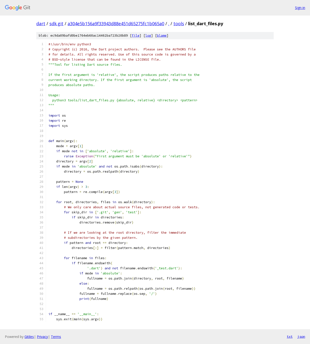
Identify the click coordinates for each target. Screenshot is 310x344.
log (148, 35)
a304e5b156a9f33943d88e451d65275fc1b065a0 (116, 23)
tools (178, 23)
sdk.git (56, 23)
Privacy (42, 336)
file (136, 35)
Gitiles (29, 336)
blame (162, 35)
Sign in (300, 7)
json (301, 336)
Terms (56, 336)
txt (290, 336)
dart (40, 23)
